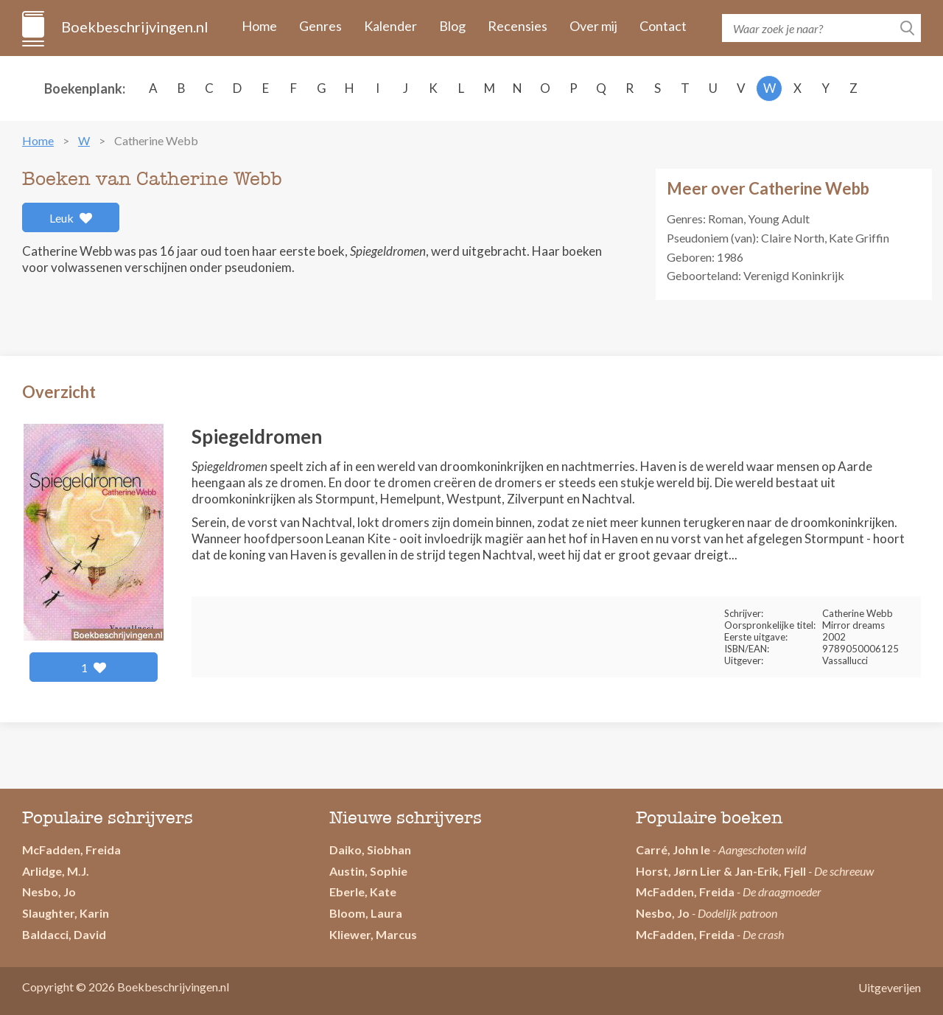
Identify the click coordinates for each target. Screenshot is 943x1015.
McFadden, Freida (71, 850)
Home (259, 26)
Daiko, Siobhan (370, 850)
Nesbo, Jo (49, 892)
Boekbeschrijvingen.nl (133, 26)
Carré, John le (673, 850)
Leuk (71, 218)
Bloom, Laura (365, 913)
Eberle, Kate (362, 892)
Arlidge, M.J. (55, 871)
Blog (452, 26)
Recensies (517, 26)
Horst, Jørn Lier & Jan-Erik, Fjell (721, 871)
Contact (663, 26)
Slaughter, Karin (65, 913)
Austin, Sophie (368, 871)
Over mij (593, 26)
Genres (320, 26)
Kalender (390, 26)
